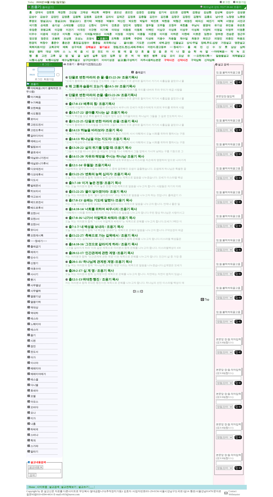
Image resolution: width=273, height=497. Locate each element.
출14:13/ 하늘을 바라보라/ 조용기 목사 (95, 130)
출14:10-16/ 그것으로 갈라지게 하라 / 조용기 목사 (103, 244)
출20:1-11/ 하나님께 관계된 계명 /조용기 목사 (100, 261)
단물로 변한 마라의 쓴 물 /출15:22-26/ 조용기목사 (103, 77)
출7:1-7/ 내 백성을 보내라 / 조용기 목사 (96, 226)
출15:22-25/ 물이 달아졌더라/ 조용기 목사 (98, 191)
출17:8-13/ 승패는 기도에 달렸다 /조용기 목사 (100, 200)
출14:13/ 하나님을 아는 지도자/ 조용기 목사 (99, 139)
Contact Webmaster (234, 493)
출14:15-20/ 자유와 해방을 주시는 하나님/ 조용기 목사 (106, 156)
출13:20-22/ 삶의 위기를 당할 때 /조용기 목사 (100, 147)
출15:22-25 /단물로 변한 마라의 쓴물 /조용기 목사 (103, 121)
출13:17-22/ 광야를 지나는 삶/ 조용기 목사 (98, 112)
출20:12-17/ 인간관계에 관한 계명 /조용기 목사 (101, 253)
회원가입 (49, 79)
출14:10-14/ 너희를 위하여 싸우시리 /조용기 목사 (103, 209)
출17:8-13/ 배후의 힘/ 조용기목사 (92, 103)
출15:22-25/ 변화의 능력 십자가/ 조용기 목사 (100, 174)
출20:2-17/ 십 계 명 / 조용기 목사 (91, 270)
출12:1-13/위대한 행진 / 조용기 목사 (94, 279)
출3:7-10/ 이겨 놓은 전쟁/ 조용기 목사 (95, 183)
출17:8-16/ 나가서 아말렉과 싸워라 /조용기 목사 (102, 218)
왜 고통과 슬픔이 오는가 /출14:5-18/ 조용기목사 (102, 86)
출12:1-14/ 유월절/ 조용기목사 (90, 165)
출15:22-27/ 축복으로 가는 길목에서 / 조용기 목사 (103, 235)
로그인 (38, 79)
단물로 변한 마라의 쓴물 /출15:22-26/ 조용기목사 (103, 95)
